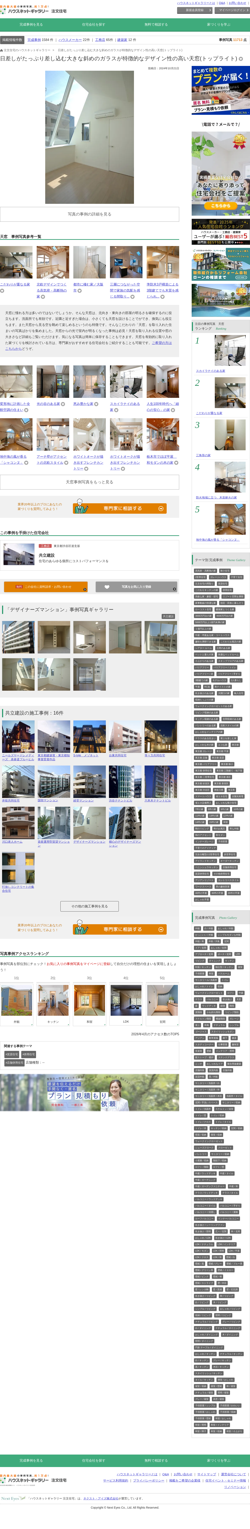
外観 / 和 (199, 941)
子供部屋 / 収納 (228, 1412)
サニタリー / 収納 (231, 1102)
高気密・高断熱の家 (205, 570)
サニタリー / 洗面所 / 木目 (208, 1096)
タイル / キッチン (204, 1379)
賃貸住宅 (222, 583)
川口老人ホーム (18, 839)
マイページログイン (232, 10)
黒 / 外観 (213, 1076)
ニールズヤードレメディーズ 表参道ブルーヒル (18, 755)
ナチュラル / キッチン (231, 1354)
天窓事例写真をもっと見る (89, 482)
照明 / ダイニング (204, 1341)
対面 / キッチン (203, 967)
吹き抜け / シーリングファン (210, 1225)
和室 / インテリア (220, 1425)
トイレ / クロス (203, 1122)
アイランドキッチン (205, 861)
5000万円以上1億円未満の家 (210, 622)
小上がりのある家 (204, 661)
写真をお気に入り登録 (136, 586)
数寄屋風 (213, 1038)
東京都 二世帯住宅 (204, 777)
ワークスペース (203, 886)
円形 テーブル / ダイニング (209, 1347)
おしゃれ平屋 (202, 899)
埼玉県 (231, 790)
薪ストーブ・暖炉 (204, 1057)
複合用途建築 (234, 1064)
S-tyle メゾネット (89, 753)
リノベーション (235, 1487)
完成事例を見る (31, 24)
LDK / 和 (217, 1257)
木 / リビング (219, 1302)
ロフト (230, 993)
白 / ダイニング (203, 1328)
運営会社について (233, 1474)
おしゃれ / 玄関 (218, 947)
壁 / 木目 (222, 1283)
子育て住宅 (236, 577)
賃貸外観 (199, 1076)
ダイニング (214, 960)
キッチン (229, 960)
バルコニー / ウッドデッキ (208, 1199)
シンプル (234, 1025)
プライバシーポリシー (148, 1480)
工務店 (100, 40)
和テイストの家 (223, 686)
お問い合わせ (237, 3)
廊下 (225, 1038)
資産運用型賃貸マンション (54, 841)
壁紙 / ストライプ (204, 1283)
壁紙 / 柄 (217, 1276)
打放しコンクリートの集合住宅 (18, 887)
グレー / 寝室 (202, 1399)
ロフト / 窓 (218, 1167)
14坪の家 (200, 822)
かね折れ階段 (213, 1012)
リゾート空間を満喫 (233, 596)
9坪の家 (225, 809)
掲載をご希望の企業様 (184, 1480)
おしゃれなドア (215, 1064)
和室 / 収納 (216, 1431)
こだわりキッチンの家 (206, 590)
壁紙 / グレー (215, 1263)
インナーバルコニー (228, 1218)
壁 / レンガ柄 (202, 1289)
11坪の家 (200, 815)
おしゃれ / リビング (230, 1309)
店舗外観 (227, 1070)
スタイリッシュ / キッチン (208, 1373)
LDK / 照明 (218, 1250)
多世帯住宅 (229, 854)
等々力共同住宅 (161, 753)
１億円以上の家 (203, 628)
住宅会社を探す (93, 24)
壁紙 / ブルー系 (234, 1263)
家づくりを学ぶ (218, 24)
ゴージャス (201, 1031)
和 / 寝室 (230, 1386)
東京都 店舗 (201, 757)
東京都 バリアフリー (205, 764)
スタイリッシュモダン (222, 1031)
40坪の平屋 (201, 893)
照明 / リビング (223, 1315)
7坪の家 (199, 809)
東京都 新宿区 (221, 783)
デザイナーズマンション (89, 839)
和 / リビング (226, 1296)
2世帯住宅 (200, 577)
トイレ (225, 980)
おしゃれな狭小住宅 (226, 803)
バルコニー (212, 999)
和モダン (220, 835)
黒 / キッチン (202, 1367)
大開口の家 (224, 693)
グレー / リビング (231, 1321)
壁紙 (209, 1051)
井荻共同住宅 (18, 798)
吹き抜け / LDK (223, 1238)
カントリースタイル (228, 880)
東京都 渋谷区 (202, 790)
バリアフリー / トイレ (225, 667)
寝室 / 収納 (216, 1134)
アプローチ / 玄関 (204, 954)
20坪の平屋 (234, 893)
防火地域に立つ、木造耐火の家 (216, 497)
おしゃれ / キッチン (205, 1354)
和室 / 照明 (200, 1425)
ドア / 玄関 (200, 947)
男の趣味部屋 (223, 886)
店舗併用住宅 (229, 867)
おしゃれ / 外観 (225, 928)
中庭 (241, 993)
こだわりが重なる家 (15, 284)
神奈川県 (218, 790)
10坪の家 (238, 809)
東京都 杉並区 (202, 783)
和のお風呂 (219, 828)
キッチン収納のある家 (206, 719)
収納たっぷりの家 (204, 699)
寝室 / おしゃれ (225, 1379)
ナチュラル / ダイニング (227, 1328)
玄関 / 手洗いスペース (206, 1102)
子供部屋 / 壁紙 (203, 1418)
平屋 (197, 686)
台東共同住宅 (125, 753)
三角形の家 (203, 455)
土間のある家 (223, 648)
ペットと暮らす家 (204, 654)
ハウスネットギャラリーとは (196, 3)
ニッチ (198, 1064)
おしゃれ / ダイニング (206, 1334)
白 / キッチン (202, 1360)
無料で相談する (156, 24)
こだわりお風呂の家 (230, 641)
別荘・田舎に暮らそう (231, 603)
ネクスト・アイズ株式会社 (100, 1498)
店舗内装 (199, 1070)
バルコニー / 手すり (230, 1205)
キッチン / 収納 (218, 1128)
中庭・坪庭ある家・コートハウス (212, 635)
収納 (220, 986)
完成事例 (34, 40)
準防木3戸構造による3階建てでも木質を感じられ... (163, 290)
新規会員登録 (195, 10)
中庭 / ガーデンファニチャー (210, 1186)
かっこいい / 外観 (204, 935)
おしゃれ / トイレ (204, 986)
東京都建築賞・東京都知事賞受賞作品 (54, 755)
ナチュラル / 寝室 (204, 1392)
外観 (197, 928)
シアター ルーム (203, 648)
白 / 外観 (208, 928)
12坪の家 (228, 815)
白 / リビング (202, 1302)
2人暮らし (236, 680)
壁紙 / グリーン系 (204, 1270)
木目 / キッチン (221, 1367)
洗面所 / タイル (234, 1096)
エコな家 (222, 744)
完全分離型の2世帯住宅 (207, 854)
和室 (225, 822)
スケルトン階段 (203, 1018)
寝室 (240, 967)
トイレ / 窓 (200, 1115)
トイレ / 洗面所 (203, 1109)
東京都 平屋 (222, 751)
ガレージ (234, 1018)
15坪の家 (214, 822)
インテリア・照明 (225, 1051)
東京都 (235, 744)
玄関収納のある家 (232, 719)
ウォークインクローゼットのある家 (213, 706)
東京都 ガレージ (203, 751)
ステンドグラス (226, 1057)
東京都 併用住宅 (203, 770)
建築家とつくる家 (225, 609)
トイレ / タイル (223, 1122)
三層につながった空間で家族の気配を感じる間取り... (125, 290)
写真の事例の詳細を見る (89, 214)
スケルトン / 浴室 (224, 1109)
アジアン (199, 1038)
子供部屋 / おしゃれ (205, 1412)
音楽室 (198, 1051)
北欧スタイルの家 (229, 725)
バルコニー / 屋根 (229, 1212)
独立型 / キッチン (224, 967)
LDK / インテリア (227, 1244)
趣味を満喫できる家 (205, 641)
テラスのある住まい (205, 738)
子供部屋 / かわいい (230, 1405)
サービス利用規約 (115, 1480)
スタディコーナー (204, 1044)
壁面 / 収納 (200, 1134)
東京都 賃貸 (218, 757)
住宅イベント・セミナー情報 (225, 1480)
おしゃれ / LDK (203, 1238)
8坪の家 (212, 809)
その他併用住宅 (222, 873)
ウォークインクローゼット (209, 993)
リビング (199, 960)
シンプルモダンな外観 (229, 935)
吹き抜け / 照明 (203, 1231)
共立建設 (47, 555)
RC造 (207, 686)
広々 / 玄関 (220, 1231)
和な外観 (234, 828)
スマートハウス (203, 796)
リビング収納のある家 (206, 712)
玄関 (226, 941)
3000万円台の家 (203, 616)
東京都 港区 (225, 777)
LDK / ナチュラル (204, 1244)
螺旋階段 (220, 1018)
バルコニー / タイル (205, 1205)
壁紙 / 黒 (199, 1263)
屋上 (197, 1025)
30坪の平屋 (217, 893)
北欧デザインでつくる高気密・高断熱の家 (52, 290)
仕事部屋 (222, 1044)
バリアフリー (202, 667)
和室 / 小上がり (234, 1431)
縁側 (222, 1005)
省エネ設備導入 (203, 803)
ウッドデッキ (209, 1005)
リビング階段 (232, 1012)
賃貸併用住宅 (202, 873)
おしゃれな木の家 (204, 744)
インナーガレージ (204, 841)
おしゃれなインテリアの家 (209, 732)
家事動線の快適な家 (205, 603)
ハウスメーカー (70, 40)
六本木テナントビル (161, 798)
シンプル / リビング (205, 1309)
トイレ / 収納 (217, 1115)
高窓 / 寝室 (218, 1399)
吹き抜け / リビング (205, 1296)
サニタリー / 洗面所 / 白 (207, 1083)
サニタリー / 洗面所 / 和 (207, 1089)
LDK (238, 954)
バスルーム (224, 973)
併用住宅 (227, 590)
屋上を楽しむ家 (228, 738)
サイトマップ (206, 1474)
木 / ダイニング (230, 1334)
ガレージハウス (218, 577)
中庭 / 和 (233, 1186)
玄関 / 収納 (236, 1128)
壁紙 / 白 (230, 1257)
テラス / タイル (230, 1192)
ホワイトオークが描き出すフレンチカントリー (88, 462)
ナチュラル (219, 1025)
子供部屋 (222, 841)
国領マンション (54, 798)
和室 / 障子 (200, 1431)
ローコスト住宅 (203, 609)
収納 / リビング (203, 1315)
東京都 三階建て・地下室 (229, 770)
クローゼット (225, 1147)
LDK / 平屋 (234, 1250)
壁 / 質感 (217, 1289)
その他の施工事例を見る (89, 906)
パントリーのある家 (205, 725)
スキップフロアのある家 (230, 661)
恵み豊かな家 (83, 404)
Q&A (222, 3)
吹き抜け (227, 999)
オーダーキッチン (229, 861)
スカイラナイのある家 (210, 370)
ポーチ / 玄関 (224, 954)
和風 (206, 1025)
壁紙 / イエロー (225, 1270)
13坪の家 (214, 815)
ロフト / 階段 (202, 1167)
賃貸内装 (213, 1070)
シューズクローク (204, 1147)
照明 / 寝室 (223, 1392)
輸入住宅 (238, 693)
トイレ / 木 (200, 1128)
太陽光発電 (237, 796)
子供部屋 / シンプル (205, 1405)
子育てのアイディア (205, 848)
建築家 (122, 40)
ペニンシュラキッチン (206, 867)
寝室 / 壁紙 (216, 1386)
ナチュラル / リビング (206, 1321)
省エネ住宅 (221, 796)
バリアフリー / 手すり (229, 674)
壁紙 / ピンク (202, 1276)
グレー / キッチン (222, 1360)
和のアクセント (203, 835)
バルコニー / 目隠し (205, 1212)
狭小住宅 (225, 570)
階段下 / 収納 (219, 1160)
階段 (232, 1005)
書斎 (234, 1038)
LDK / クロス (202, 1257)
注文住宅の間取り (204, 583)
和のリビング (202, 828)
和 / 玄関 (235, 1231)
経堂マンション (89, 798)
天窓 (238, 999)
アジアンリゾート (204, 880)
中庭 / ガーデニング (205, 1180)
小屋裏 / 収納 (202, 1160)
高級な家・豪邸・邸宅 (206, 596)
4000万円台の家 (224, 616)
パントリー (201, 1154)
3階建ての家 (201, 680)
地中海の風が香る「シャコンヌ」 (218, 539)
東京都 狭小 (227, 764)
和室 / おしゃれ (223, 1418)
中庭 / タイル (226, 1173)
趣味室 (235, 1044)
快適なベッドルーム (228, 654)
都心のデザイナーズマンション (125, 841)
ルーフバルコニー (204, 1218)
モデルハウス (219, 680)
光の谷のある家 (48, 404)
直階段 (198, 1012)
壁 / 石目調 (232, 1289)
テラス (198, 999)
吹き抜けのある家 (204, 693)
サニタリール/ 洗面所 (206, 980)
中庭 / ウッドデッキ (205, 1173)
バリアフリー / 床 (204, 674)
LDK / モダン (202, 1250)
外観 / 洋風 (214, 941)
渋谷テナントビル (125, 798)
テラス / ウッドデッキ (206, 1192)
